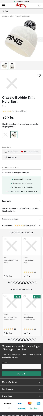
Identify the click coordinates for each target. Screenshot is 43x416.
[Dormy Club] (33, 5)
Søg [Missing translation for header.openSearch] (5, 11)
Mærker (4, 16)
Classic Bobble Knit (23, 16)
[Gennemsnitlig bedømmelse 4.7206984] (8, 329)
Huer (4, 106)
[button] (11, 282)
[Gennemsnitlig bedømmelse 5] (28, 272)
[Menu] (3, 5)
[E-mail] (21, 366)
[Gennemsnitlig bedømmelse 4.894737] (7, 111)
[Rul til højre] (40, 39)
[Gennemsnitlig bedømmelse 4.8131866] (28, 329)
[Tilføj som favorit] (39, 75)
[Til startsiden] (21, 5)
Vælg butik (10, 157)
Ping (11, 16)
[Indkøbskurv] (39, 5)
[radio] (5, 134)
